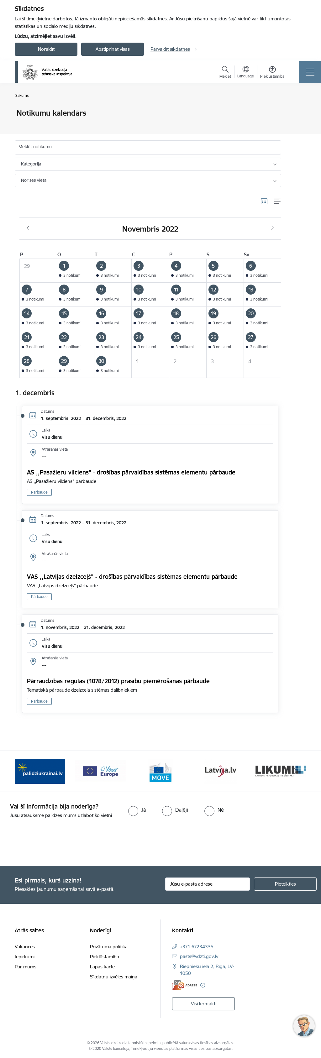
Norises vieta (33, 180)
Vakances (25, 947)
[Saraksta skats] (277, 201)
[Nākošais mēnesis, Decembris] (272, 228)
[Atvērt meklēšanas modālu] (225, 73)
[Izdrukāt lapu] (297, 110)
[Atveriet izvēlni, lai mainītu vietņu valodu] (245, 72)
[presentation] (52, 842)
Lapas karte (102, 967)
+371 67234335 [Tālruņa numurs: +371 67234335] (196, 947)
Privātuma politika (109, 947)
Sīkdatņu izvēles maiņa (113, 977)
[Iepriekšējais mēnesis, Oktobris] (28, 228)
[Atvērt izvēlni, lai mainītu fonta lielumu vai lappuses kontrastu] (272, 73)
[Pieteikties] (285, 884)
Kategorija (31, 164)
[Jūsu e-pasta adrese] (207, 884)
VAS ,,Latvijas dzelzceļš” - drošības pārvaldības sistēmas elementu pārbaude (133, 576)
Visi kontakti (203, 1004)
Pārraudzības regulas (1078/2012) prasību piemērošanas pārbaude (118, 681)
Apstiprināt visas (113, 49)
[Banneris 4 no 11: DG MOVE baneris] (160, 771)
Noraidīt (46, 49)
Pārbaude (39, 492)
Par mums (25, 967)
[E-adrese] (184, 985)
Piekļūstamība (104, 957)
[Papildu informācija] (202, 985)
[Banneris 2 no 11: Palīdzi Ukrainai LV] (40, 771)
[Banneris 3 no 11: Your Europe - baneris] (100, 771)
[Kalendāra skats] (264, 201)
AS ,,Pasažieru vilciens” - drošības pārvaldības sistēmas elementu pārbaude (131, 472)
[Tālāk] (296, 771)
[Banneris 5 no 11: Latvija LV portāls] (221, 771)
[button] (75, 270)
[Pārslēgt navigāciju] (310, 72)
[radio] (137, 810)
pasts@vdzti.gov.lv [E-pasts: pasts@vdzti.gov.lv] (199, 956)
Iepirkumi (24, 957)
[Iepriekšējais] (25, 771)
